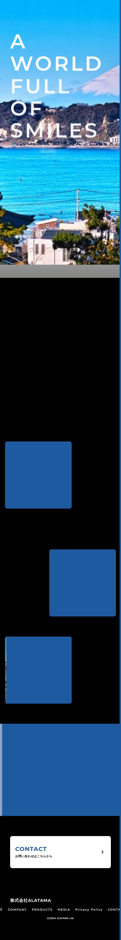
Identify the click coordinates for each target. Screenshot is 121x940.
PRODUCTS (42, 910)
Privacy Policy (89, 910)
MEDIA (64, 910)
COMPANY (17, 910)
